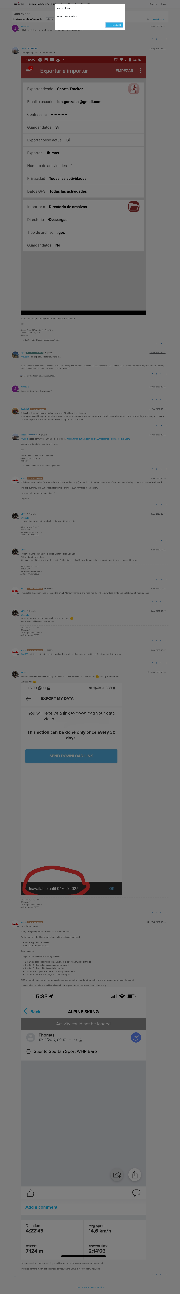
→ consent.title (114, 25)
